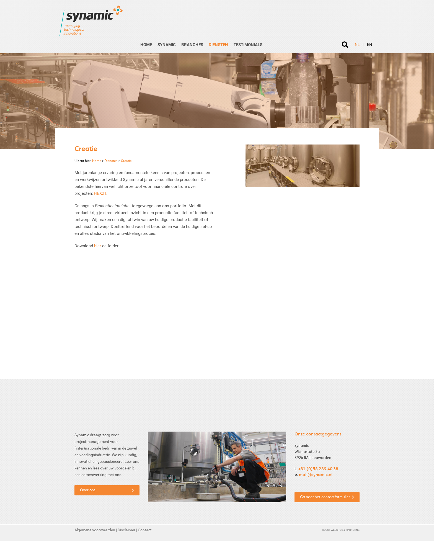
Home (146, 44)
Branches (192, 44)
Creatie (124, 161)
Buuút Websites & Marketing (341, 530)
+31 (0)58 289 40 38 (318, 469)
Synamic (166, 44)
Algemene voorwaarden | (96, 530)
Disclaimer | (128, 530)
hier (97, 245)
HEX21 (100, 193)
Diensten (218, 44)
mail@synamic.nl (315, 475)
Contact (145, 530)
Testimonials (248, 44)
